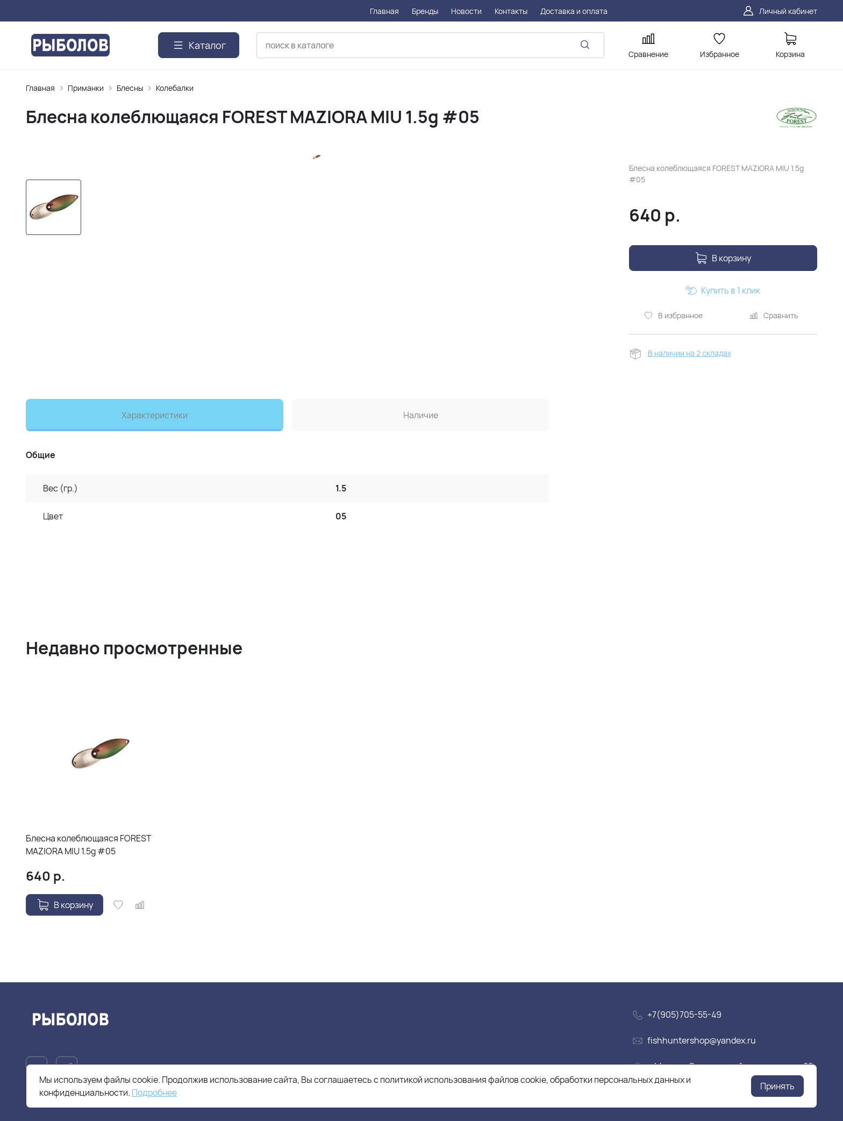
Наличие (420, 415)
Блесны (130, 88)
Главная (40, 88)
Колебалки (175, 88)
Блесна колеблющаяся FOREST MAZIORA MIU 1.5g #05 (89, 844)
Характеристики (155, 415)
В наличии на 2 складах (689, 353)
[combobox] (430, 45)
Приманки (86, 88)
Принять (777, 1086)
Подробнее (154, 1092)
